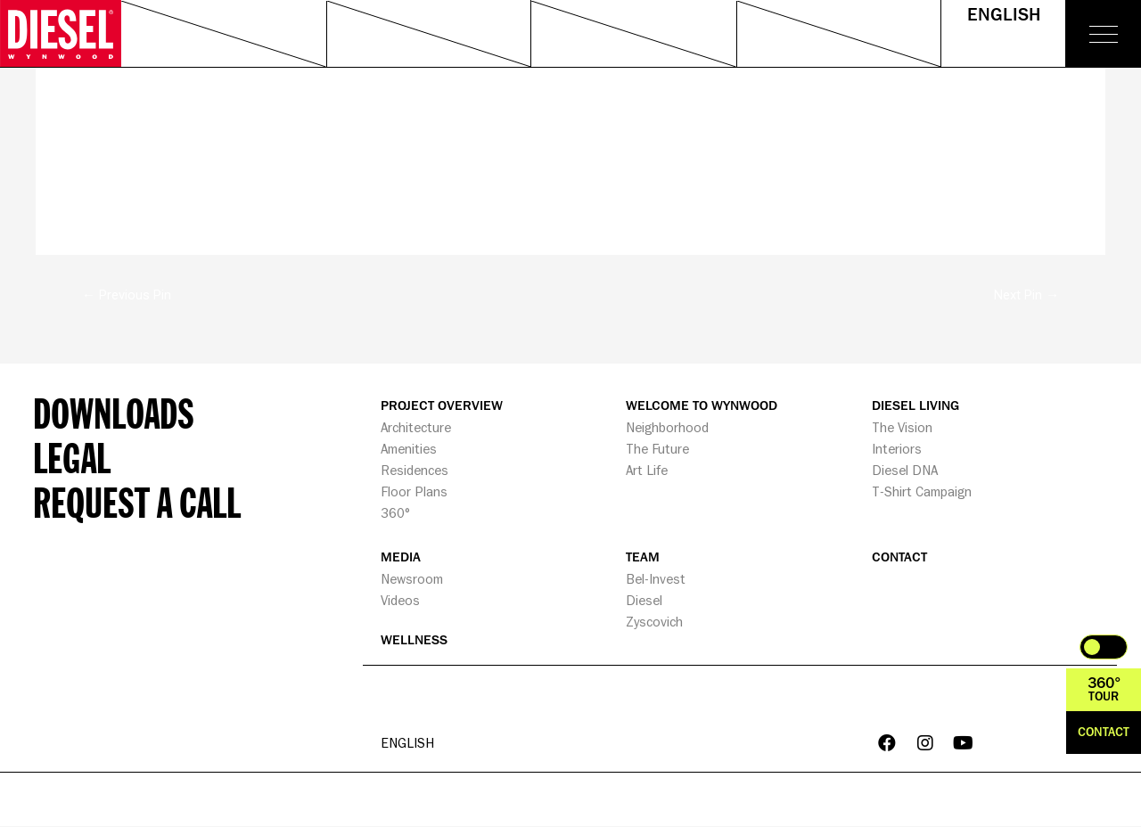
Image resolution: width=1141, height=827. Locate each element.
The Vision (902, 427)
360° (395, 512)
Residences (414, 470)
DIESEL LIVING (915, 405)
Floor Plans (414, 491)
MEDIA (401, 557)
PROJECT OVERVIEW (442, 405)
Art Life (647, 470)
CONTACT (899, 557)
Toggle (1103, 647)
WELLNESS (414, 640)
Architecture (416, 427)
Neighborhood (667, 427)
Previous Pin (126, 295)
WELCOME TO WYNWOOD (701, 405)
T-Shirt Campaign (922, 491)
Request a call (137, 501)
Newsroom (412, 578)
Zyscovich (654, 621)
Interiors (897, 448)
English (1003, 15)
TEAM (643, 557)
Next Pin (1026, 295)
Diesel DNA (905, 470)
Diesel (644, 600)
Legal (72, 457)
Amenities (409, 448)
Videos (400, 600)
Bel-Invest (655, 578)
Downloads (113, 412)
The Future (657, 448)
